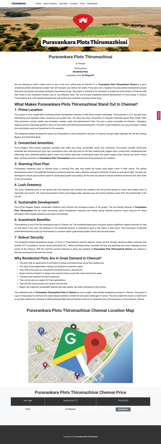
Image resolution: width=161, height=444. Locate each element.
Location (74, 3)
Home (38, 3)
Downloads (92, 3)
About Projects (50, 3)
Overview (63, 3)
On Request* (123, 409)
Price (82, 3)
